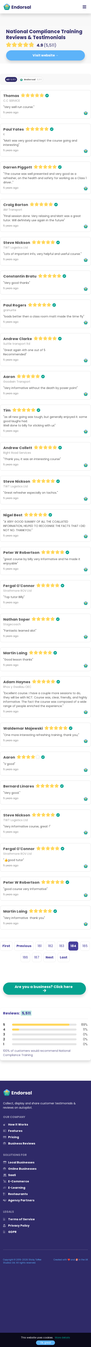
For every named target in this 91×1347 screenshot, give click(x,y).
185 (85, 946)
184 (73, 946)
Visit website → (46, 55)
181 (40, 946)
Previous (23, 946)
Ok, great (45, 1342)
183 (61, 946)
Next (50, 957)
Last (63, 957)
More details (62, 1337)
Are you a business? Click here (44, 988)
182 (50, 946)
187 (36, 957)
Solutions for (15, 1155)
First (6, 946)
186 (25, 957)
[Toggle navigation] (84, 7)
